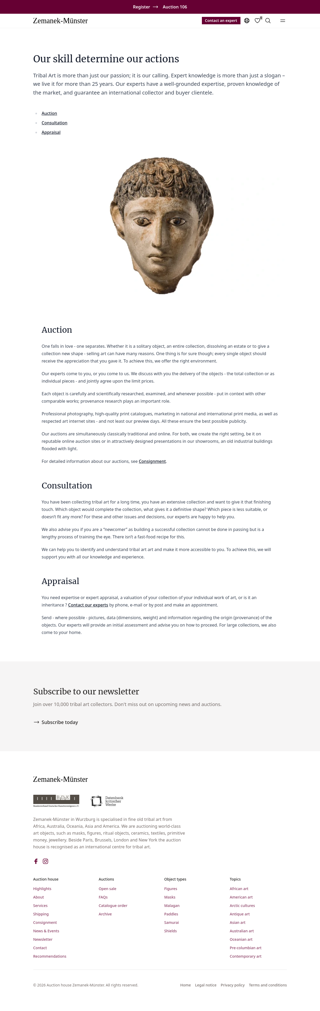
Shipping (41, 913)
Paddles (171, 913)
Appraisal (51, 132)
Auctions (106, 879)
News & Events (46, 930)
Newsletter (43, 939)
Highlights (42, 888)
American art (241, 897)
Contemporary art (246, 956)
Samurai (171, 922)
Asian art (237, 922)
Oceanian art (241, 939)
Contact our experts (88, 605)
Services (40, 905)
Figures (170, 888)
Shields (170, 930)
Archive (105, 913)
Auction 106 (175, 7)
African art (239, 888)
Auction (49, 113)
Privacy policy (233, 985)
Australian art (242, 930)
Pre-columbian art (246, 947)
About (38, 897)
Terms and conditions (268, 985)
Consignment (152, 461)
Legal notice (205, 985)
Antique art (240, 913)
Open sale (108, 888)
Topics (235, 879)
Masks (169, 897)
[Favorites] (257, 20)
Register (141, 7)
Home (185, 985)
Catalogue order (113, 905)
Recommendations (50, 956)
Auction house (46, 879)
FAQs (103, 897)
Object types (175, 879)
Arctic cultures (242, 905)
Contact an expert (221, 20)
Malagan (172, 905)
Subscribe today (55, 722)
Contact (40, 947)
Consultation (55, 123)
